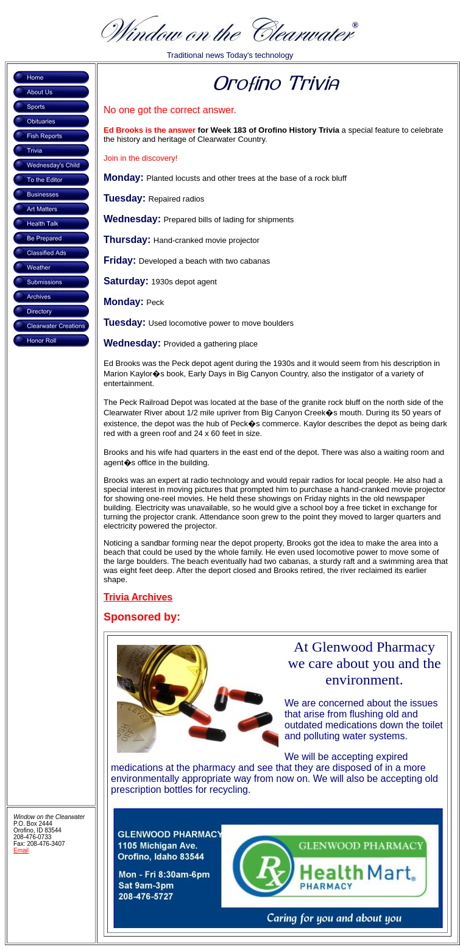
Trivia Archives (138, 597)
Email (21, 850)
